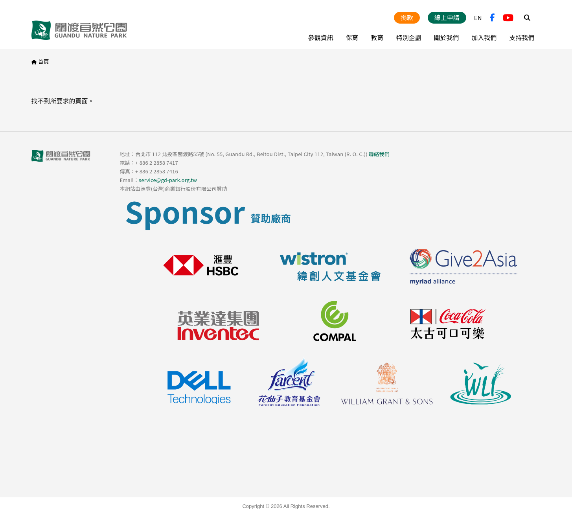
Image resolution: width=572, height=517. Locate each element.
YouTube (508, 18)
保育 (352, 37)
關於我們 (446, 37)
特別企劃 (408, 37)
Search (527, 18)
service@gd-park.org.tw (168, 180)
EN (478, 17)
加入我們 (484, 37)
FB (492, 18)
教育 (377, 37)
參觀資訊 (320, 37)
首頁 (43, 61)
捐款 (407, 17)
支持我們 (521, 37)
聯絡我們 (379, 154)
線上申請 (447, 17)
